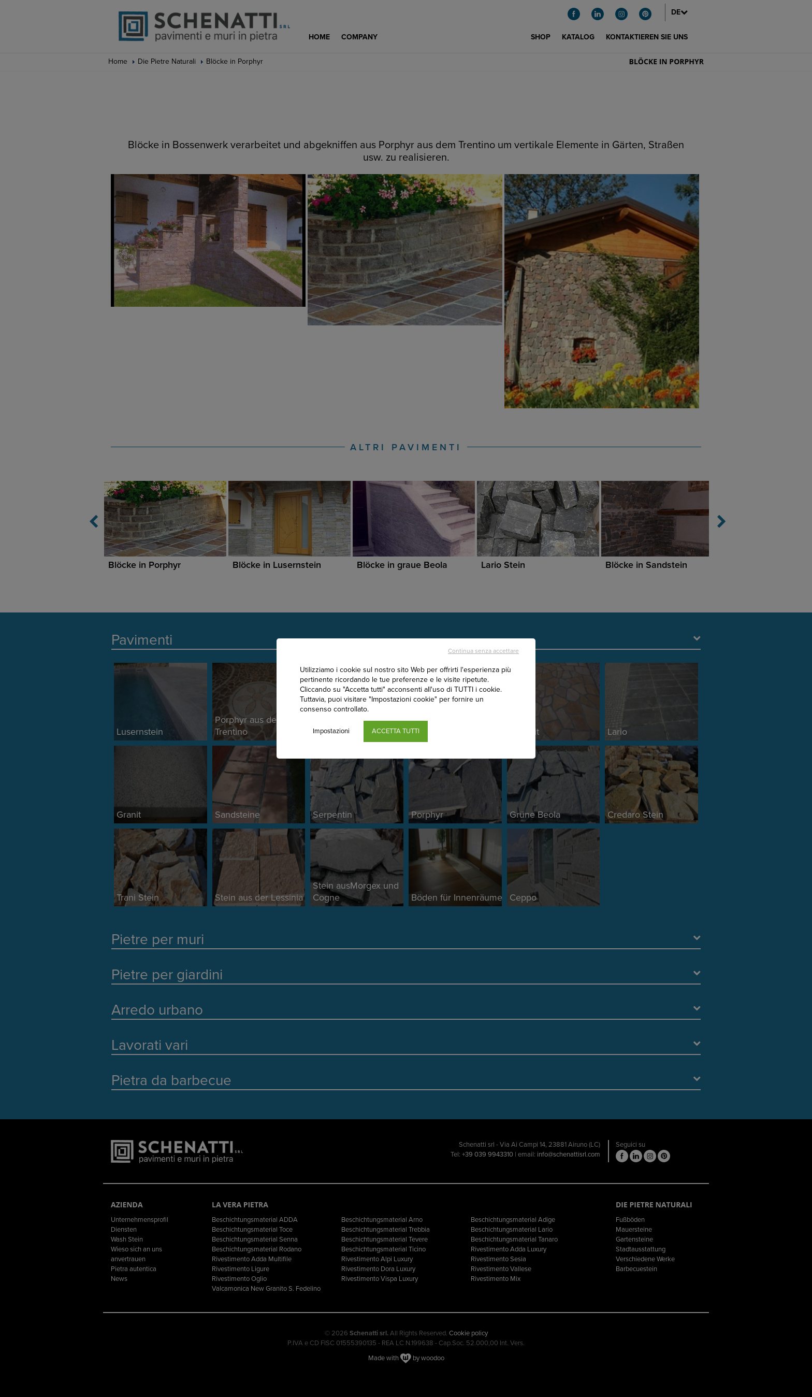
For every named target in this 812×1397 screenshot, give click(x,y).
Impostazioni (331, 731)
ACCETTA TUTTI (395, 731)
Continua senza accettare (483, 650)
